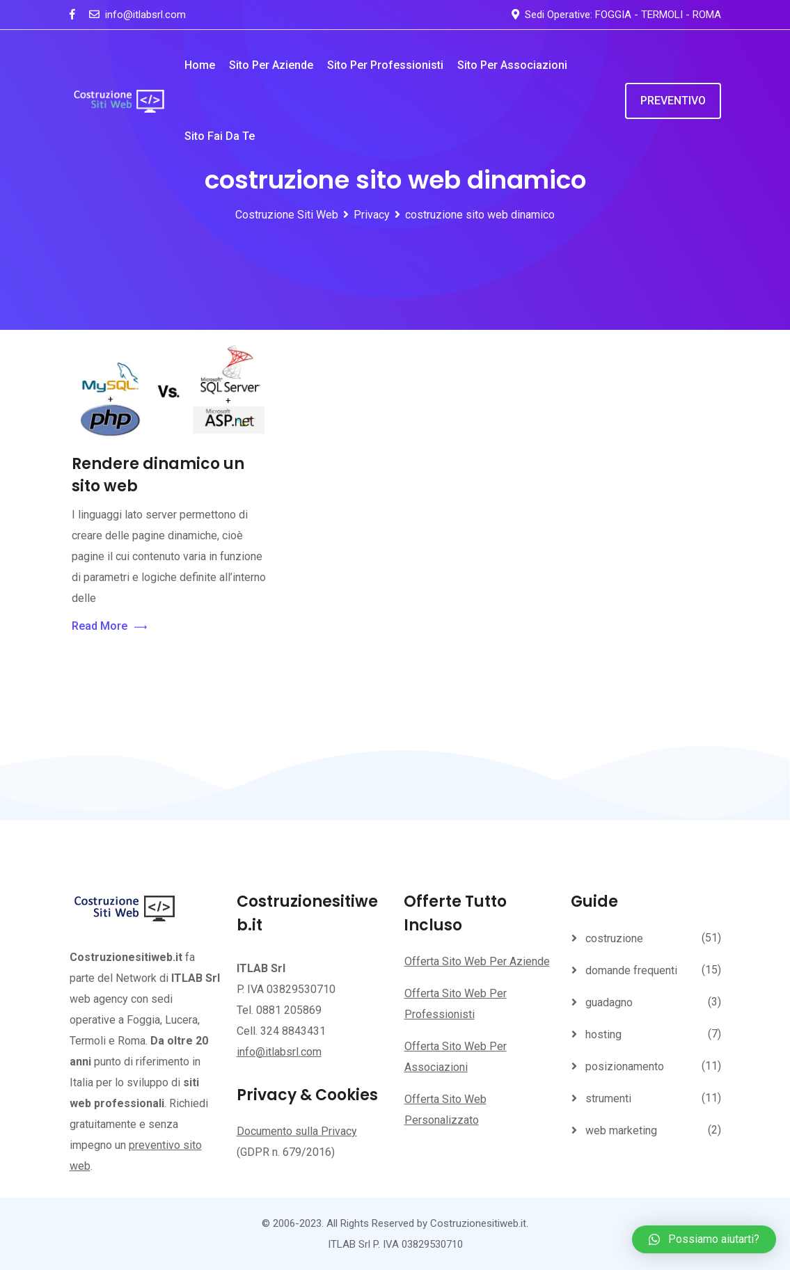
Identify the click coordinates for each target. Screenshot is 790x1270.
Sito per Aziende (271, 65)
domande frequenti (631, 970)
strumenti (608, 1098)
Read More (109, 626)
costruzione (614, 938)
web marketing (621, 1130)
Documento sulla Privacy (297, 1131)
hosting (603, 1034)
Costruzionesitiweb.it (478, 1223)
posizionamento (624, 1066)
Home (199, 65)
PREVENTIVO (673, 100)
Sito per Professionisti (385, 65)
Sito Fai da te (219, 136)
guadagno (609, 1002)
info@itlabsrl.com (145, 14)
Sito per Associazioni (512, 65)
